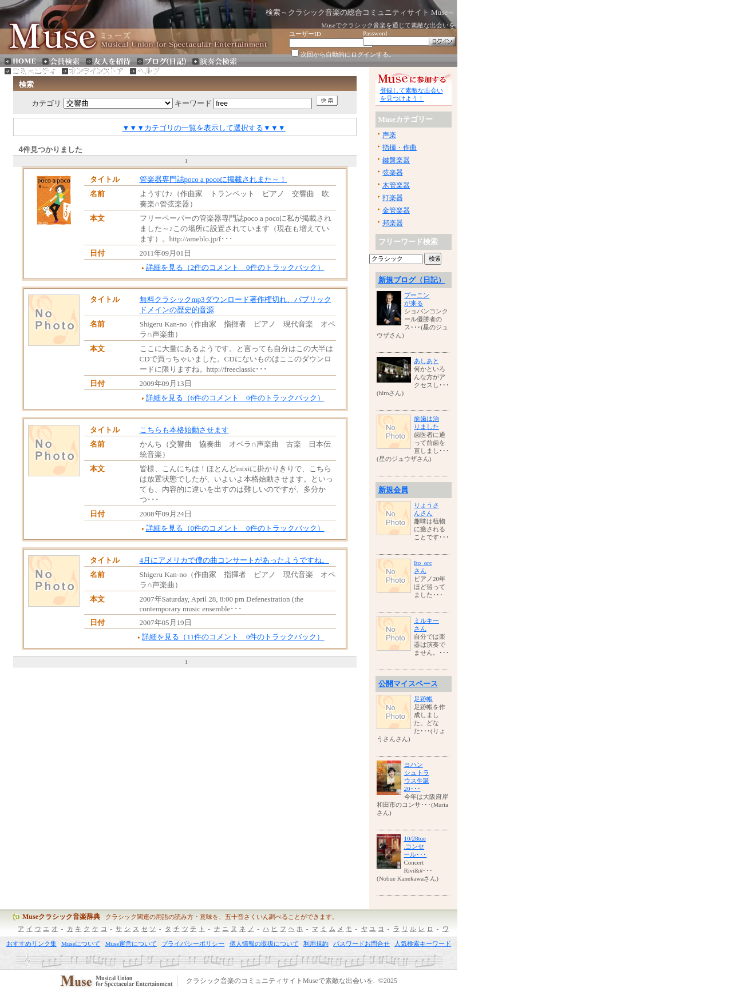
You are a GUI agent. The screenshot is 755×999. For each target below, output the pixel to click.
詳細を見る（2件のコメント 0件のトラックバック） (235, 267)
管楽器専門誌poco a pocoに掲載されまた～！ (213, 179)
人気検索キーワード (422, 943)
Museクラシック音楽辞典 (61, 917)
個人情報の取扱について (264, 943)
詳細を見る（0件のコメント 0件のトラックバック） (235, 528)
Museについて (80, 943)
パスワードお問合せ (361, 943)
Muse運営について (131, 943)
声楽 (389, 135)
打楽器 (392, 198)
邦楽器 (392, 223)
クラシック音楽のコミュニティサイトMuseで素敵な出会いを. (280, 981)
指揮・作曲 (399, 148)
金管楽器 (396, 210)
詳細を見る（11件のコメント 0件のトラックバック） (233, 636)
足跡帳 (423, 698)
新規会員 (393, 489)
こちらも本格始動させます (184, 429)
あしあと (426, 360)
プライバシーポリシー (192, 943)
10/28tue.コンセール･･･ (415, 846)
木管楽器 (396, 185)
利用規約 (316, 943)
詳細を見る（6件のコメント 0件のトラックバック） (235, 397)
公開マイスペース (408, 683)
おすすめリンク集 (31, 943)
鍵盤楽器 (396, 160)
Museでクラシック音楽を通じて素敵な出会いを (388, 25)
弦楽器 (392, 173)
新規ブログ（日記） (411, 280)
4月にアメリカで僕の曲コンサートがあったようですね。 (235, 560)
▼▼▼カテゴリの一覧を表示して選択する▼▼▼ (204, 128)
